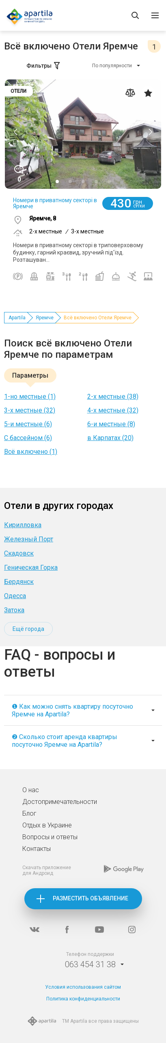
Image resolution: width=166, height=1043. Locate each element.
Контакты (36, 849)
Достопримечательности (59, 802)
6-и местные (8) (111, 424)
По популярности (112, 65)
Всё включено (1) (30, 451)
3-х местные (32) (29, 410)
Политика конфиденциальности (83, 999)
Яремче (45, 318)
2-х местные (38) (112, 396)
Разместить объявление (90, 898)
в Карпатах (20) (110, 438)
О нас (30, 790)
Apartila (17, 318)
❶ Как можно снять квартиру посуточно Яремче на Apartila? (72, 710)
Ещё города (28, 629)
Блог (29, 813)
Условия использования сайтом (83, 987)
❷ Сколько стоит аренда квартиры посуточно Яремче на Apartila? (64, 740)
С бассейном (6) (28, 438)
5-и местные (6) (28, 424)
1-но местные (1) (30, 396)
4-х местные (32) (112, 410)
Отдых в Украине (47, 825)
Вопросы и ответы (50, 837)
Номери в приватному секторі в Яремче (55, 203)
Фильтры (43, 66)
